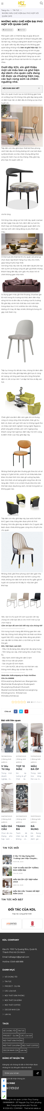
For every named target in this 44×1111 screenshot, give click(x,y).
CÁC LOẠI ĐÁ (26, 1036)
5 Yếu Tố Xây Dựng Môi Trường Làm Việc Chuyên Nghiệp (24, 858)
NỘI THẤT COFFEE (30, 1045)
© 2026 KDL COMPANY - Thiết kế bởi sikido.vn (22, 1108)
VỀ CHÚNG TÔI (9, 1031)
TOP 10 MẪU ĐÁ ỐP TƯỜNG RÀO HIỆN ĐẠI (26, 869)
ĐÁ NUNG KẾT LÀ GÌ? (35, 830)
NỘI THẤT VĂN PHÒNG (13, 1041)
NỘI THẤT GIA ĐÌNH (11, 1045)
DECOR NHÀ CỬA (10, 1050)
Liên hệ (23, 1050)
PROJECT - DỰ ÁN (11, 1036)
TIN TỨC (21, 1031)
